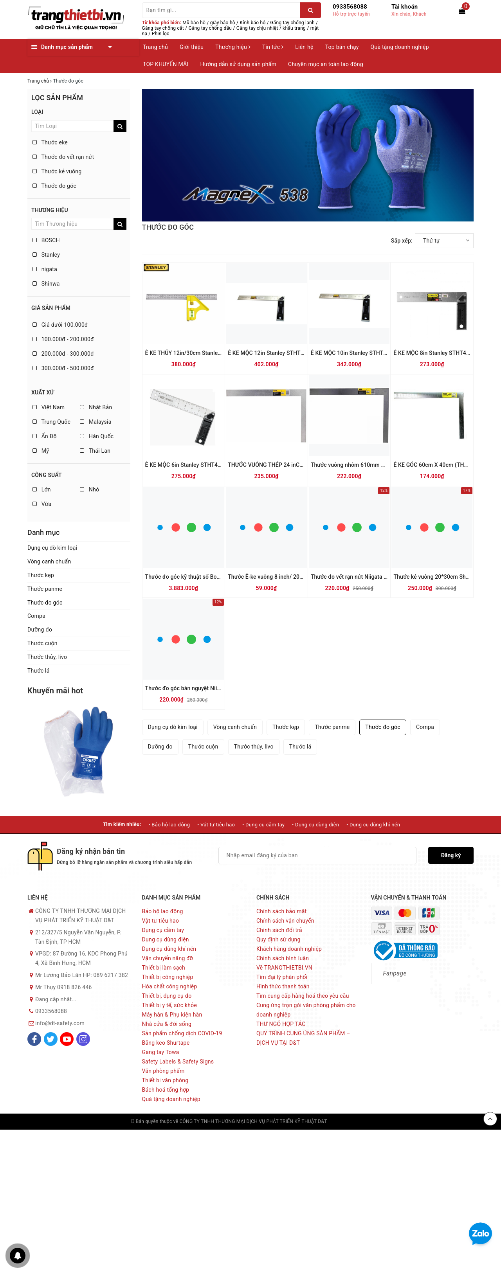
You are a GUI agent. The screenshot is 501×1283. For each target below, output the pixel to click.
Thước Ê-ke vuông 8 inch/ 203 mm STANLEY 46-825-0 (295, 577)
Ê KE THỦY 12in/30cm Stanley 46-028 (192, 353)
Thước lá (38, 671)
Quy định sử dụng (278, 939)
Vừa (41, 504)
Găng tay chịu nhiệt (257, 28)
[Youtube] (67, 1039)
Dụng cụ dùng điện (165, 939)
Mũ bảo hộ (193, 22)
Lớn (41, 489)
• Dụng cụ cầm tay (263, 825)
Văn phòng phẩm (163, 1071)
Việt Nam (48, 407)
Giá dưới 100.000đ (60, 325)
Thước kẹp (40, 575)
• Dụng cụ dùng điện (315, 825)
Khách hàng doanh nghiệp (289, 949)
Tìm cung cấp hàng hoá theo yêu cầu (302, 996)
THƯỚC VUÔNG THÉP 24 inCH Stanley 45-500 (285, 465)
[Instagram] (83, 1039)
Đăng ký (451, 855)
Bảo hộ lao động (162, 911)
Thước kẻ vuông (56, 171)
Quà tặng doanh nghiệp (400, 47)
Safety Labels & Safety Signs (178, 1061)
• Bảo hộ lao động (169, 825)
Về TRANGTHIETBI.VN (284, 967)
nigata (44, 269)
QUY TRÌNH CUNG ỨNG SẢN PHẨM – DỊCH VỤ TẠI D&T (303, 1038)
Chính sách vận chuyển (285, 921)
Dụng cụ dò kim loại (52, 548)
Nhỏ (89, 489)
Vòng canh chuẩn (49, 561)
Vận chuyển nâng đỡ (167, 958)
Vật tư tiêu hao (160, 921)
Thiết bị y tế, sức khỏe (169, 1005)
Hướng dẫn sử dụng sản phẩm (238, 64)
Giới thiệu (192, 47)
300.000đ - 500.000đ (63, 368)
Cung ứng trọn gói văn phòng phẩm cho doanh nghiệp (306, 1010)
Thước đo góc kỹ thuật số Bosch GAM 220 (197, 577)
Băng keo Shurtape (166, 1043)
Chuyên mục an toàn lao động (325, 64)
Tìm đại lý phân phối (281, 977)
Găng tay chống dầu (210, 28)
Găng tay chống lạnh (292, 22)
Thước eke (50, 142)
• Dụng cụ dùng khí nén (373, 825)
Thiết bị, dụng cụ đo (167, 996)
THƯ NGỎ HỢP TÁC (281, 1024)
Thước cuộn (42, 643)
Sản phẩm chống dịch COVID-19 (182, 1033)
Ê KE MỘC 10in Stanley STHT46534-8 (357, 353)
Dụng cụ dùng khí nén (169, 949)
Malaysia (95, 422)
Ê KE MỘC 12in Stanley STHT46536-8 (274, 353)
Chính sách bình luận (282, 958)
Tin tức (272, 47)
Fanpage (395, 973)
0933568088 (350, 6)
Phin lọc (160, 33)
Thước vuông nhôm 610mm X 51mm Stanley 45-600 (376, 465)
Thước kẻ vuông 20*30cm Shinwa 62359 (444, 577)
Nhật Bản (96, 407)
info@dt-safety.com (60, 1023)
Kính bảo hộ (253, 22)
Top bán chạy (342, 47)
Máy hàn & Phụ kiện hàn (172, 1014)
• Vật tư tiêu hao (216, 825)
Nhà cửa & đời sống (167, 1024)
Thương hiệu (232, 47)
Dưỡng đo (39, 629)
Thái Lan (95, 451)
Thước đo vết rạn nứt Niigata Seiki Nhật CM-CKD (371, 577)
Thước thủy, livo (47, 657)
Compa (36, 616)
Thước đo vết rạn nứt (63, 157)
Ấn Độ (44, 436)
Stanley (46, 255)
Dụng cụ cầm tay (163, 930)
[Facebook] (34, 1039)
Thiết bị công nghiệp (167, 977)
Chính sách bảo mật (281, 911)
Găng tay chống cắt (163, 28)
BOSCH (46, 240)
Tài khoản (404, 6)
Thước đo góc (54, 186)
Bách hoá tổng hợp (165, 1090)
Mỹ (40, 451)
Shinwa (46, 284)
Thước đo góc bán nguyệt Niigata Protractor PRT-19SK (213, 688)
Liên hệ (304, 47)
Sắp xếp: (402, 241)
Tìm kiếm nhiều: (122, 824)
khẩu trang (294, 28)
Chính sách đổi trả (279, 930)
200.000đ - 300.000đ (63, 354)
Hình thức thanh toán (283, 986)
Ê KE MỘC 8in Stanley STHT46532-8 (438, 353)
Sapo (364, 1121)
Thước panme (44, 589)
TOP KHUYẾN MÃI (166, 64)
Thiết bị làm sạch (164, 967)
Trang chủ (155, 47)
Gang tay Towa (160, 1052)
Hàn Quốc (97, 436)
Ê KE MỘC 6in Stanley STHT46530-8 (190, 465)
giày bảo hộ (222, 22)
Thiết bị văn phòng (165, 1080)
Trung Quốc (51, 422)
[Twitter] (51, 1039)
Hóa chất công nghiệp (169, 986)
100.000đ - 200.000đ (63, 339)
